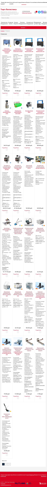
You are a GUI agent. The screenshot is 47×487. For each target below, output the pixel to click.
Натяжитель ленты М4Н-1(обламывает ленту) (7, 416)
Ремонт (28, 2)
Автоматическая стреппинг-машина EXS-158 (29, 50)
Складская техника (10, 23)
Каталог (15, 2)
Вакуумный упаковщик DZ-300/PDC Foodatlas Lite (17, 294)
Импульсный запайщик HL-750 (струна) (29, 349)
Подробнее (5, 93)
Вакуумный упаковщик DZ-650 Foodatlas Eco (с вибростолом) (29, 294)
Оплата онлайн (11, 3)
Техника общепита (15, 23)
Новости (36, 2)
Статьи (32, 2)
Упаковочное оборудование (4, 23)
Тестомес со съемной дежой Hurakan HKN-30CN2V (7, 167)
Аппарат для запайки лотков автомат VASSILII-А (40, 167)
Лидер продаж (3, 3)
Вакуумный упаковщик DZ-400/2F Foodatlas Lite (7, 294)
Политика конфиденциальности (6, 484)
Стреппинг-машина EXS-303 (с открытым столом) (17, 50)
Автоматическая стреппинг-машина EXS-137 (40, 112)
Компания (41, 2)
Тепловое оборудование (22, 23)
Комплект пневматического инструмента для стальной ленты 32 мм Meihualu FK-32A (6, 351)
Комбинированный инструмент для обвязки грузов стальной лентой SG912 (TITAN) (18, 230)
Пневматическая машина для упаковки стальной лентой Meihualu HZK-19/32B (29, 231)
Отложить (7, 94)
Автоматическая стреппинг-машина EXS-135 (40, 50)
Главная (2, 31)
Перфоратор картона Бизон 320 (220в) (18, 112)
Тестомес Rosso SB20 (29, 111)
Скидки (20, 2)
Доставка (7, 2)
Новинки (24, 2)
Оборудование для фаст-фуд (37, 23)
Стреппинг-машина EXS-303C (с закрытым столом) (6, 50)
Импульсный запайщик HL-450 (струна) (40, 349)
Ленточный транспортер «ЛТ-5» (29, 167)
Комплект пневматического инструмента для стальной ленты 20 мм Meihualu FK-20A (40, 295)
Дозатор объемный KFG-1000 (7, 112)
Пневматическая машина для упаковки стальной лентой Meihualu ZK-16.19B (18, 351)
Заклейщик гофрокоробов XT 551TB (6, 229)
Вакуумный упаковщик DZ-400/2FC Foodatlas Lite (40, 230)
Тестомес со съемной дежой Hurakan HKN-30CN (18, 167)
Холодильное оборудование (29, 23)
